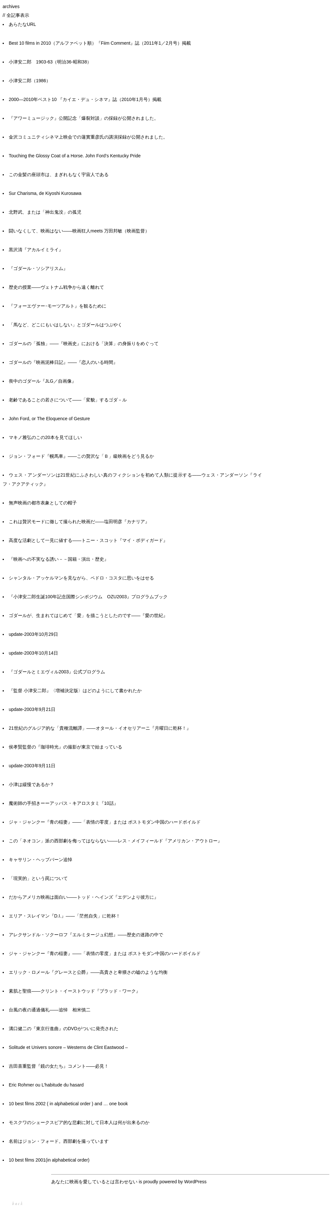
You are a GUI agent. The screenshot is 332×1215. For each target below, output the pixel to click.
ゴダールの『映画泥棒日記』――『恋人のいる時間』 (63, 362)
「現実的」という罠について (38, 878)
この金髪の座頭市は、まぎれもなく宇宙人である (59, 174)
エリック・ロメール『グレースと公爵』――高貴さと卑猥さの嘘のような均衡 (88, 972)
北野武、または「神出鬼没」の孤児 (45, 212)
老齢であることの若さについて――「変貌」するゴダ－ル (68, 399)
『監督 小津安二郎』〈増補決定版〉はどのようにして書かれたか (75, 690)
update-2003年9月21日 (32, 709)
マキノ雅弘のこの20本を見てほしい (45, 437)
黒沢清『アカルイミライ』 (36, 249)
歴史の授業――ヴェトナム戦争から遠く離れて (56, 287)
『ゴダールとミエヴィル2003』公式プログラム (57, 671)
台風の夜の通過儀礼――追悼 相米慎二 (49, 1009)
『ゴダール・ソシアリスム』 (38, 268)
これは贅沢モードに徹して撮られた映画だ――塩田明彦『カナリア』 (79, 521)
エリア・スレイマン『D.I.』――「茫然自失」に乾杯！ (64, 915)
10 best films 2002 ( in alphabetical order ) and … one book (68, 1103)
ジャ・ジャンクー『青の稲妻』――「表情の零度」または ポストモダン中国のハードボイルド (105, 822)
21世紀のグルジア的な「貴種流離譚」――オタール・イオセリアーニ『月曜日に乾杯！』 (100, 728)
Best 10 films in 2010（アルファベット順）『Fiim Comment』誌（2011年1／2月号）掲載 (100, 43)
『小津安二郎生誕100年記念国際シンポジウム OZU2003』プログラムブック (88, 596)
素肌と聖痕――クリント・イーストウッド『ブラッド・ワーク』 (74, 991)
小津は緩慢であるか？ (31, 784)
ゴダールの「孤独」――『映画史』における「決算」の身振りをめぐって (84, 343)
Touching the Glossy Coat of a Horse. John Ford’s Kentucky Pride (75, 155)
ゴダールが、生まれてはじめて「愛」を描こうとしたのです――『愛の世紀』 (88, 615)
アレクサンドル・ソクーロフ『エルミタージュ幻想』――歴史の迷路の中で (86, 934)
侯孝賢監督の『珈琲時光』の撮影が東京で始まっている (65, 746)
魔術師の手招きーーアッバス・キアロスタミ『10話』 (63, 803)
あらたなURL (22, 24)
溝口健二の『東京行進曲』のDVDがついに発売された (63, 1028)
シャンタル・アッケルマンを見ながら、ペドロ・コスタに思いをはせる (81, 577)
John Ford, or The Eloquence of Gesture (49, 418)
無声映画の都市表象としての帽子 (43, 502)
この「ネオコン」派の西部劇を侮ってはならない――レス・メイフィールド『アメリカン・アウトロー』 (115, 840)
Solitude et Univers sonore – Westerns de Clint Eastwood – (68, 1047)
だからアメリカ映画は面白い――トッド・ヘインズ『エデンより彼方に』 (84, 897)
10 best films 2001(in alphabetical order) (49, 1160)
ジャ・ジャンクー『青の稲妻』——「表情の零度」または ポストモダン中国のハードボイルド (105, 953)
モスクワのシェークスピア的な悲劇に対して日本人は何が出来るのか (79, 1122)
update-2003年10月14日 (33, 653)
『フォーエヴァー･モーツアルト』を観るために (57, 306)
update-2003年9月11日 (32, 765)
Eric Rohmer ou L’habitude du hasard (46, 1084)
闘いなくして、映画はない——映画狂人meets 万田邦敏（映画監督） (79, 230)
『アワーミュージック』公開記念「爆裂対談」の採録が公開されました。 (84, 118)
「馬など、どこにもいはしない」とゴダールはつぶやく (65, 324)
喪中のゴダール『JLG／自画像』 (42, 381)
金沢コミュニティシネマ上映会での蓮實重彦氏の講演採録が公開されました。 (88, 137)
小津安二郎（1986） (30, 80)
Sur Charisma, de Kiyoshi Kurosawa (45, 193)
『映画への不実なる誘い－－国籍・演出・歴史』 (59, 559)
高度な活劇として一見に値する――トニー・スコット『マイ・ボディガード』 (88, 540)
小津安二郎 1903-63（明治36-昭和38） (50, 61)
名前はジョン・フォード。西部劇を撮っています (59, 1141)
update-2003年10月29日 (33, 634)
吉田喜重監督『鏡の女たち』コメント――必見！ (59, 1066)
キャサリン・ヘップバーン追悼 (40, 859)
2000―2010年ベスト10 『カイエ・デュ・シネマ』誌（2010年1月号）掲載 (85, 99)
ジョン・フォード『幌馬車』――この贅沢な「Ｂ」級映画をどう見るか (81, 456)
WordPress (195, 1181)
